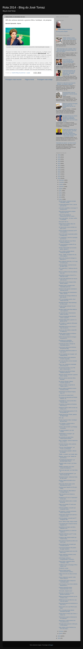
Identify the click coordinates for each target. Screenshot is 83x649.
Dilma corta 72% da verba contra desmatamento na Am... (67, 484)
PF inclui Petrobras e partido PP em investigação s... (67, 245)
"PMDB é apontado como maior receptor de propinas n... (66, 467)
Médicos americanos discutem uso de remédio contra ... (68, 597)
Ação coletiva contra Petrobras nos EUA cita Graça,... (67, 628)
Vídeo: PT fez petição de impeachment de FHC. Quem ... (67, 215)
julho (60, 190)
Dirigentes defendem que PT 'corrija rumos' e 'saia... (67, 534)
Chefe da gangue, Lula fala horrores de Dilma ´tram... (67, 265)
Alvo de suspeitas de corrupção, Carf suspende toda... (68, 354)
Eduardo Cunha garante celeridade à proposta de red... (68, 289)
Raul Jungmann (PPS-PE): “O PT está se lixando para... (68, 262)
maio (60, 195)
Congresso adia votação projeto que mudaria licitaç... (67, 538)
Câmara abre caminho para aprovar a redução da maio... (68, 515)
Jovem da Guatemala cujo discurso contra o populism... (67, 317)
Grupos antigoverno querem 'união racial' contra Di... (67, 578)
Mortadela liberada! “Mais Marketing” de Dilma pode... (68, 303)
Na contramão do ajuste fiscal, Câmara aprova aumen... (66, 438)
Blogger (51, 645)
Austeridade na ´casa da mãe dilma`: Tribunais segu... (68, 401)
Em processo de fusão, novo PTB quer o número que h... (67, 368)
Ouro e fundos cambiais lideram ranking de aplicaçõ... (66, 252)
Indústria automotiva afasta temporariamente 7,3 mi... (66, 588)
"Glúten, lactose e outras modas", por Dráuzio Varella (69, 38)
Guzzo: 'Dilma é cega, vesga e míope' (68, 521)
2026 (59, 155)
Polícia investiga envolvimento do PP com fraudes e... (68, 231)
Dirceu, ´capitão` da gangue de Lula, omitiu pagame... (68, 255)
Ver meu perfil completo (62, 31)
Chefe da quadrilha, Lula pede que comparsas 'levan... (67, 508)
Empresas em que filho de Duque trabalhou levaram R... (67, 372)
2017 (59, 174)
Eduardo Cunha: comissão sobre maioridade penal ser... (67, 286)
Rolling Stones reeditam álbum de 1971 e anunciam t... (67, 224)
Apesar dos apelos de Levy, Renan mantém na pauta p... (67, 241)
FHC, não (61, 417)
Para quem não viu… (64, 221)
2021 (59, 165)
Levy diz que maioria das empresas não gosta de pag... (67, 348)
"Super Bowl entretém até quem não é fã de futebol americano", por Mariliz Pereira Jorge (69, 72)
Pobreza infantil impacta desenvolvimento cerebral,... (66, 571)
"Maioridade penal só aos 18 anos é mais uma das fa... (67, 327)
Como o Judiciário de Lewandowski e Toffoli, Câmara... (68, 293)
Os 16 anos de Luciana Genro (66, 395)
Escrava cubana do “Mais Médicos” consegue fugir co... (67, 491)
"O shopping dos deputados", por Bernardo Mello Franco (67, 460)
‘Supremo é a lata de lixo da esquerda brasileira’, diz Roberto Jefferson (66, 83)
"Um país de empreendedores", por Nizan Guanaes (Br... (67, 474)
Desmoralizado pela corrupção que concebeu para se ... (67, 545)
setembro (61, 186)
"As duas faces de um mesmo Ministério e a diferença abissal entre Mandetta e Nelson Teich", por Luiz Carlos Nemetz (70, 118)
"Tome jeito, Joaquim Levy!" (65, 590)
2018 (59, 172)
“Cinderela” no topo (63, 568)
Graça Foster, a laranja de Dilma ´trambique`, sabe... (67, 562)
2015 (59, 178)
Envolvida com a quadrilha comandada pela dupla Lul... (66, 341)
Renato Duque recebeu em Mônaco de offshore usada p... (67, 334)
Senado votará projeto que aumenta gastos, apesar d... (67, 248)
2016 (59, 176)
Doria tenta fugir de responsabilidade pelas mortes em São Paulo (68, 61)
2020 (59, 167)
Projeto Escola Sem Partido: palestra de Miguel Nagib (68, 415)
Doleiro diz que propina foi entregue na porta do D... (67, 337)
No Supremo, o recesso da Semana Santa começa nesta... (67, 512)
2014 (59, 636)
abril (60, 197)
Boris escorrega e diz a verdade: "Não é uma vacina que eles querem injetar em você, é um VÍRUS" (66, 50)
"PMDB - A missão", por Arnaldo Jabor (68, 454)
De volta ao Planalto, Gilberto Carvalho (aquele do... (66, 382)
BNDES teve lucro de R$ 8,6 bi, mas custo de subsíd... (68, 600)
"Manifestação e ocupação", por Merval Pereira (66, 434)
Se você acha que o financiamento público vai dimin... (67, 313)
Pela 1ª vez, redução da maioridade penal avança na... (67, 365)
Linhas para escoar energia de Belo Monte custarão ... (67, 282)
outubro (61, 184)
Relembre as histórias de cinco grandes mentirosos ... (66, 593)
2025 (59, 157)
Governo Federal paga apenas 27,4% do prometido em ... (68, 411)
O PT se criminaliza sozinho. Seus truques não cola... (67, 300)
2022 (59, 163)
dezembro (61, 180)
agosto (61, 188)
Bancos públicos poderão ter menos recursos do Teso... (67, 389)
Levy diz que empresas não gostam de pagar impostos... (67, 548)
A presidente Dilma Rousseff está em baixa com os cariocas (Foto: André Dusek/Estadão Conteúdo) (27, 47)
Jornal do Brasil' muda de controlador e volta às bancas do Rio (70, 94)
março (60, 199)
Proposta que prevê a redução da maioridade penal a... (67, 344)
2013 (59, 638)
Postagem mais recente (13, 79)
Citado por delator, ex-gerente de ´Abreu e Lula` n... (67, 385)
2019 (59, 169)
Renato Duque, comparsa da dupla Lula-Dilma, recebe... (67, 202)
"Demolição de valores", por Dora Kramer (66, 143)
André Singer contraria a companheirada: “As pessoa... (67, 558)
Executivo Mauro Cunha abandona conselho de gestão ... (67, 358)
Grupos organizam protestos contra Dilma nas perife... (67, 555)
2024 (59, 159)
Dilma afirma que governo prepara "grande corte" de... (67, 212)
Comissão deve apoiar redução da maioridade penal (67, 581)
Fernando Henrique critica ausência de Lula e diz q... (67, 444)
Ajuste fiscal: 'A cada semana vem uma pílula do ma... (67, 621)
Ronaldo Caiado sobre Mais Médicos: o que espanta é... (68, 310)
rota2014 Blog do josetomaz (65, 29)
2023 (59, 161)
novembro (61, 182)
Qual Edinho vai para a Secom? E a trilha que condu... (67, 276)
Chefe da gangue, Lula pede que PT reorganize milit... (67, 519)
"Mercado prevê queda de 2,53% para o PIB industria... (68, 624)
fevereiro (61, 631)
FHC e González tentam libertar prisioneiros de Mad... (66, 611)
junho (60, 193)
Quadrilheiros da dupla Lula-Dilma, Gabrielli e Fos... (67, 527)
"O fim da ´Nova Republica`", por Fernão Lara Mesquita (67, 448)
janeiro (61, 633)
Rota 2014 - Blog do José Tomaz (24, 7)
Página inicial (29, 79)
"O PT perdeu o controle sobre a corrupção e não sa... (67, 424)
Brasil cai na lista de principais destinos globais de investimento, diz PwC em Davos (70, 105)
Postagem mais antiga (44, 79)
